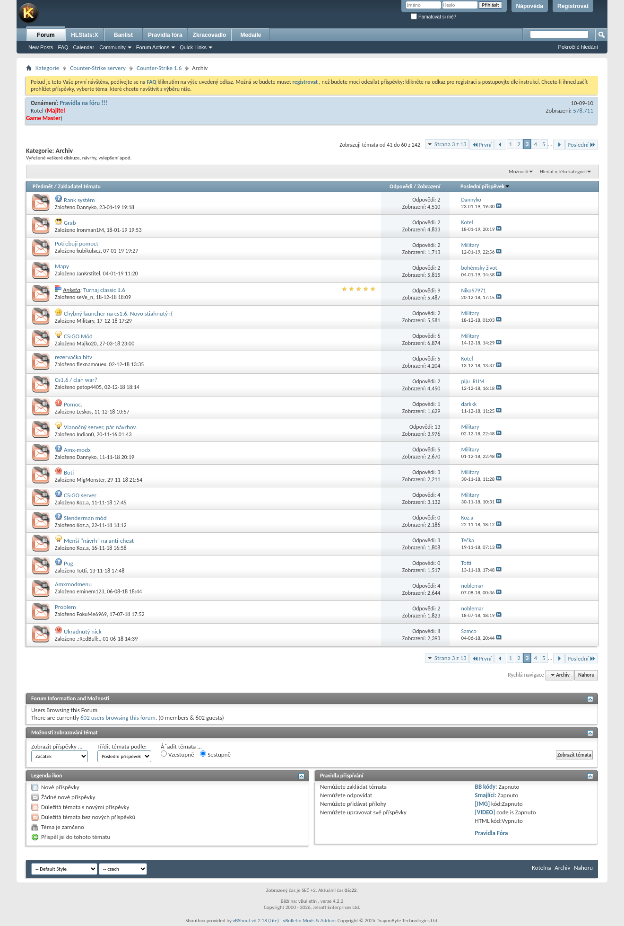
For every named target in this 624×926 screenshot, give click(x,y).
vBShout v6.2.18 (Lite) (256, 920)
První (482, 144)
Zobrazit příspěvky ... (57, 746)
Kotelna (541, 867)
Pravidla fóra (165, 35)
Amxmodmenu (73, 584)
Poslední (582, 144)
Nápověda (529, 6)
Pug (68, 563)
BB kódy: (486, 786)
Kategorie (47, 67)
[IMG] (482, 803)
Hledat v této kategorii (563, 171)
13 (437, 426)
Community (112, 47)
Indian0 (85, 434)
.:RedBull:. (88, 638)
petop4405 (89, 387)
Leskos (84, 411)
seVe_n (85, 297)
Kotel (37, 110)
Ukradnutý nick (83, 631)
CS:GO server (80, 495)
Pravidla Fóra (491, 833)
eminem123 (90, 591)
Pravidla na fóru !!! (83, 102)
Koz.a (83, 502)
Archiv (562, 867)
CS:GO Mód (78, 336)
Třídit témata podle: (122, 746)
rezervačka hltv (73, 357)
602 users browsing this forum (118, 717)
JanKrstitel (88, 273)
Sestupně (215, 754)
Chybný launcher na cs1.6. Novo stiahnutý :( (118, 313)
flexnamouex (91, 364)
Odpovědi (401, 186)
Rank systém (79, 199)
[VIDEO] (485, 812)
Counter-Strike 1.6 (159, 67)
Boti (69, 472)
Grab (70, 222)
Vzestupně (177, 754)
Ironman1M (90, 230)
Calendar (84, 47)
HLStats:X (84, 35)
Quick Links (193, 47)
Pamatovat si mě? (433, 16)
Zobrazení (428, 186)
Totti (82, 570)
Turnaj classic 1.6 (104, 289)
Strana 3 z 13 (450, 144)
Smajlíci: (485, 795)
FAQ (63, 47)
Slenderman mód (85, 517)
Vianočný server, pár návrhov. (100, 427)
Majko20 (86, 343)
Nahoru (586, 675)
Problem (65, 606)
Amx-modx (77, 449)
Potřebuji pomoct (76, 243)
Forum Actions (152, 47)
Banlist (123, 35)
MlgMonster (90, 479)
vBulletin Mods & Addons (309, 920)
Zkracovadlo (209, 35)
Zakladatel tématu (79, 186)
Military (85, 320)
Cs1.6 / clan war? (76, 379)
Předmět (43, 186)
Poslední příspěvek (485, 186)
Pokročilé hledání (578, 47)
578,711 (583, 110)
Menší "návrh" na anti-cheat (99, 540)
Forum (45, 35)
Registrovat (573, 6)
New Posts (40, 47)
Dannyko (86, 207)
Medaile (250, 35)
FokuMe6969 (92, 614)
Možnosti (518, 171)
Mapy (62, 266)
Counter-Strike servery (98, 67)
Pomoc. (73, 404)
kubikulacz (89, 250)
